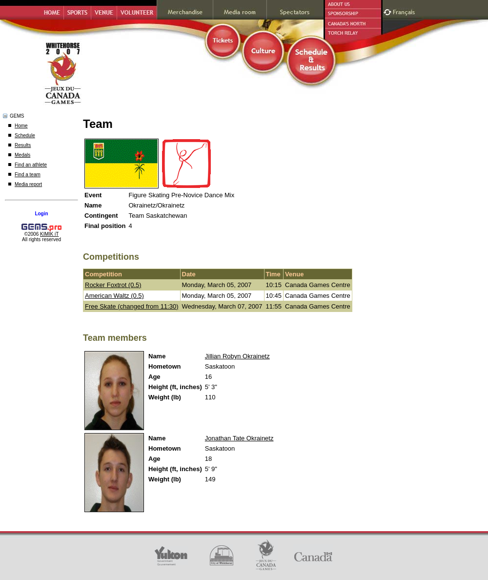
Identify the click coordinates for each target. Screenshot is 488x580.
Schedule (25, 135)
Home (21, 125)
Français (405, 11)
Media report (28, 184)
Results (23, 145)
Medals (22, 155)
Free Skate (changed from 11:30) (132, 306)
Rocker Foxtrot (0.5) (113, 285)
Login (41, 213)
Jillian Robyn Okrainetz (237, 356)
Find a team (28, 174)
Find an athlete (31, 164)
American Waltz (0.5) (114, 295)
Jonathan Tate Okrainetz (239, 438)
